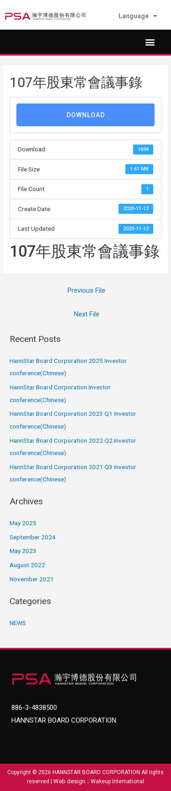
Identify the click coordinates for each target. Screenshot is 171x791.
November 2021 (32, 579)
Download (86, 115)
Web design (69, 781)
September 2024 (33, 537)
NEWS (18, 622)
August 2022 (27, 565)
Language (138, 16)
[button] (152, 39)
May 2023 (23, 550)
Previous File (86, 290)
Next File (86, 314)
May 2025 (23, 523)
